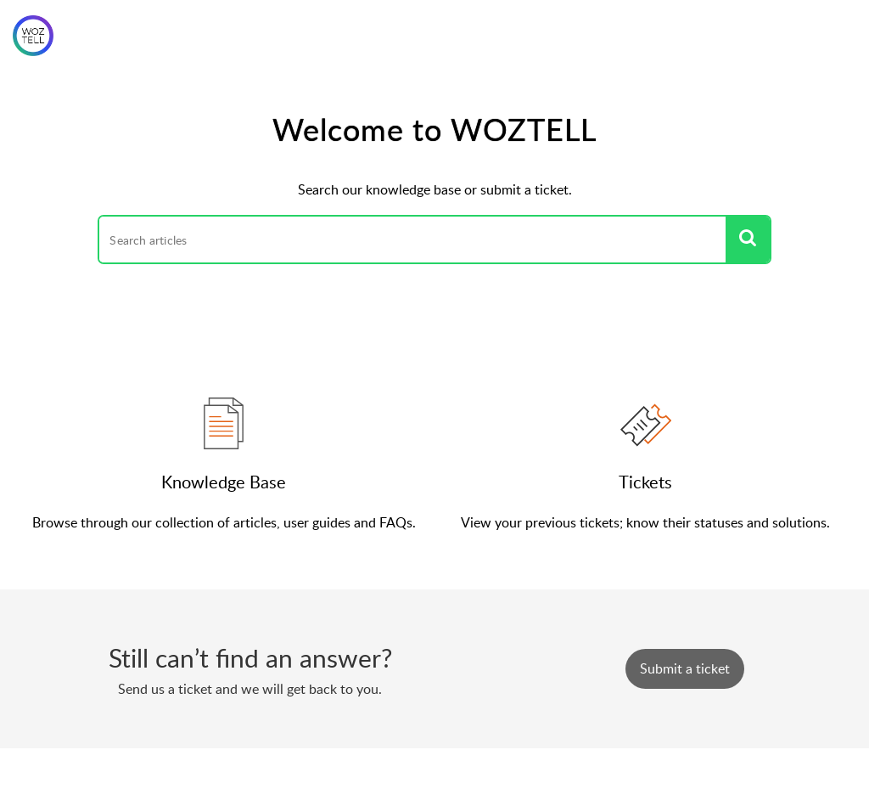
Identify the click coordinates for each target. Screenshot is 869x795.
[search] (412, 239)
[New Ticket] (684, 668)
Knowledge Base (223, 481)
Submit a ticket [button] (685, 668)
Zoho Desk (472, 771)
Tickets (645, 481)
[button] (748, 239)
